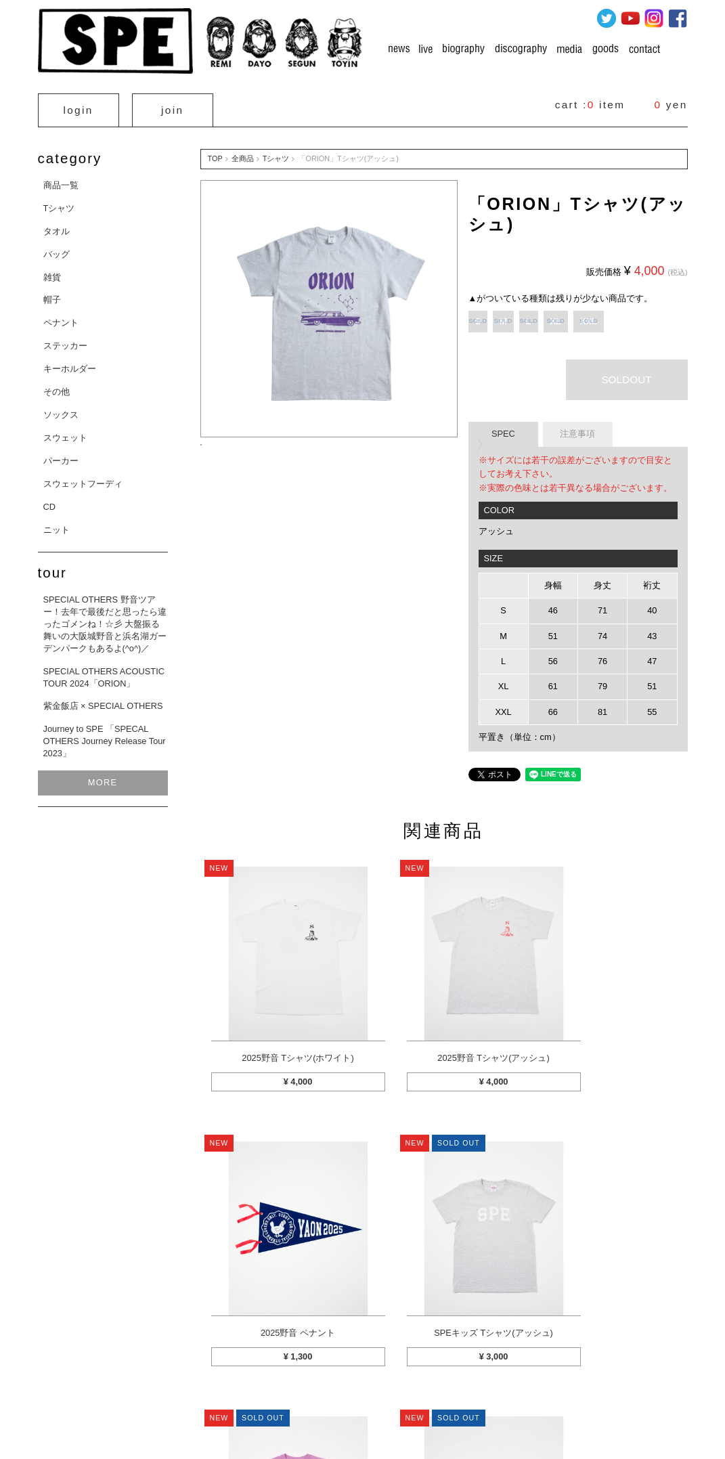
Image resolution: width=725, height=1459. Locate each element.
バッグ (56, 249)
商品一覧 (61, 180)
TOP (215, 153)
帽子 (52, 294)
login (78, 107)
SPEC (503, 428)
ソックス (61, 409)
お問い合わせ (601, 1383)
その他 (56, 386)
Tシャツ (59, 203)
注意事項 (577, 428)
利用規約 (541, 1383)
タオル (56, 226)
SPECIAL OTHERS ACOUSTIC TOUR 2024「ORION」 (103, 671)
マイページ (187, 1383)
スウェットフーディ (83, 478)
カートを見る (124, 1383)
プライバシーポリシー (467, 1383)
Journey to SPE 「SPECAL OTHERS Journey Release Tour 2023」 (104, 735)
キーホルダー (69, 363)
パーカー (61, 455)
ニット (56, 524)
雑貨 (52, 271)
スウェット (65, 432)
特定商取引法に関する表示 (273, 1383)
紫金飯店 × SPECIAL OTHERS (103, 700)
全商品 (243, 153)
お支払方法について (374, 1383)
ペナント (61, 317)
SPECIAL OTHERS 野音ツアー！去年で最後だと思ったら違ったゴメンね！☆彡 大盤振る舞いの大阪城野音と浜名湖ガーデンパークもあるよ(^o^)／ (105, 618)
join (172, 107)
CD (49, 501)
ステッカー (65, 340)
